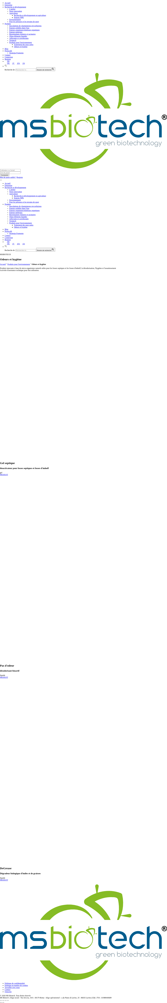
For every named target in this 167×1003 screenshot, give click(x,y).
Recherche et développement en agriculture (30, 15)
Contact (7, 55)
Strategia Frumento (16, 53)
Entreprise (8, 5)
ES (22, 63)
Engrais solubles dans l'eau (19, 28)
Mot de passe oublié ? (8, 177)
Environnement (15, 20)
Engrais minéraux (15, 32)
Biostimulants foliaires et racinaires (22, 34)
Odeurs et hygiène (20, 47)
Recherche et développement (15, 7)
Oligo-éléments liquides (18, 36)
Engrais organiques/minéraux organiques (24, 30)
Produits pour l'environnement (20, 42)
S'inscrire (8, 992)
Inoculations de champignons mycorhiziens (25, 26)
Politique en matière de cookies (16, 985)
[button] (6, 66)
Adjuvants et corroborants (19, 38)
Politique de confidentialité (15, 983)
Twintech (12, 40)
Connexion (9, 57)
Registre (8, 59)
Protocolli (8, 51)
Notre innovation (15, 11)
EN (17, 63)
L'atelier (12, 9)
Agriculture (13, 13)
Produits (8, 24)
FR (7, 61)
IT (12, 63)
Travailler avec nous (12, 988)
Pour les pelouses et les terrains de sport (24, 22)
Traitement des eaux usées (23, 45)
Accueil (7, 3)
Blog (6, 49)
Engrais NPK (19, 17)
